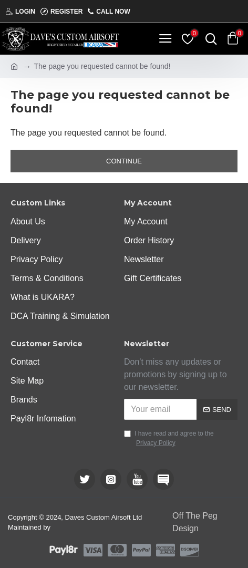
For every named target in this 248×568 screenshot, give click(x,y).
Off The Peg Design (195, 522)
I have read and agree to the (169, 439)
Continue (124, 161)
